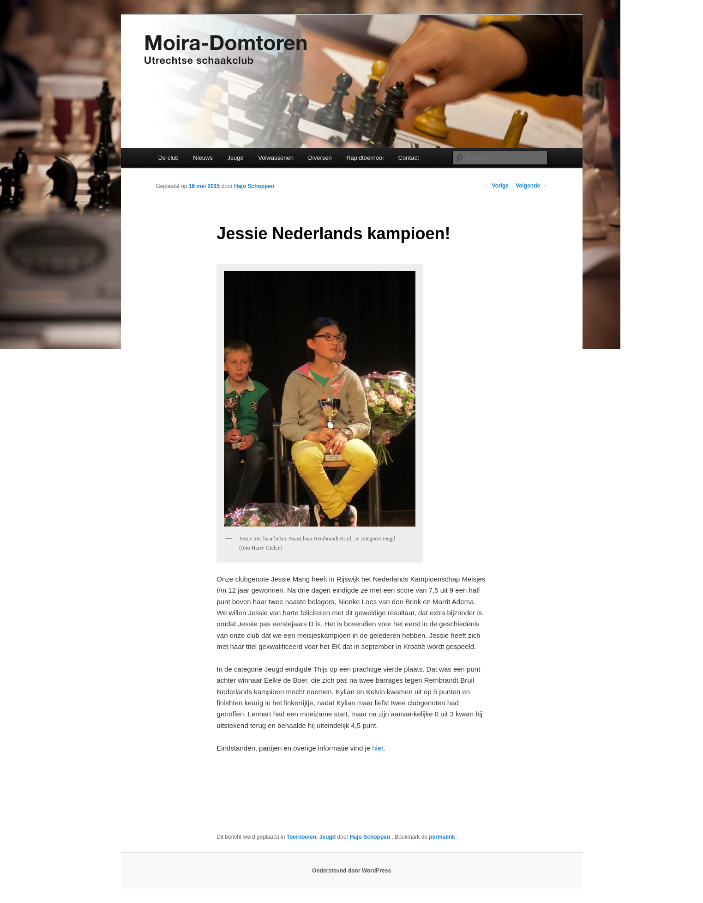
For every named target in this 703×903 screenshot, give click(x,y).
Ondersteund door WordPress (351, 870)
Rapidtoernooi (365, 157)
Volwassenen (276, 157)
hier (377, 748)
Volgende (531, 185)
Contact (408, 157)
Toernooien (301, 837)
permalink (443, 837)
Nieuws (203, 157)
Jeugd (235, 157)
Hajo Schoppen (254, 186)
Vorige (497, 185)
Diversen (319, 157)
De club (168, 157)
